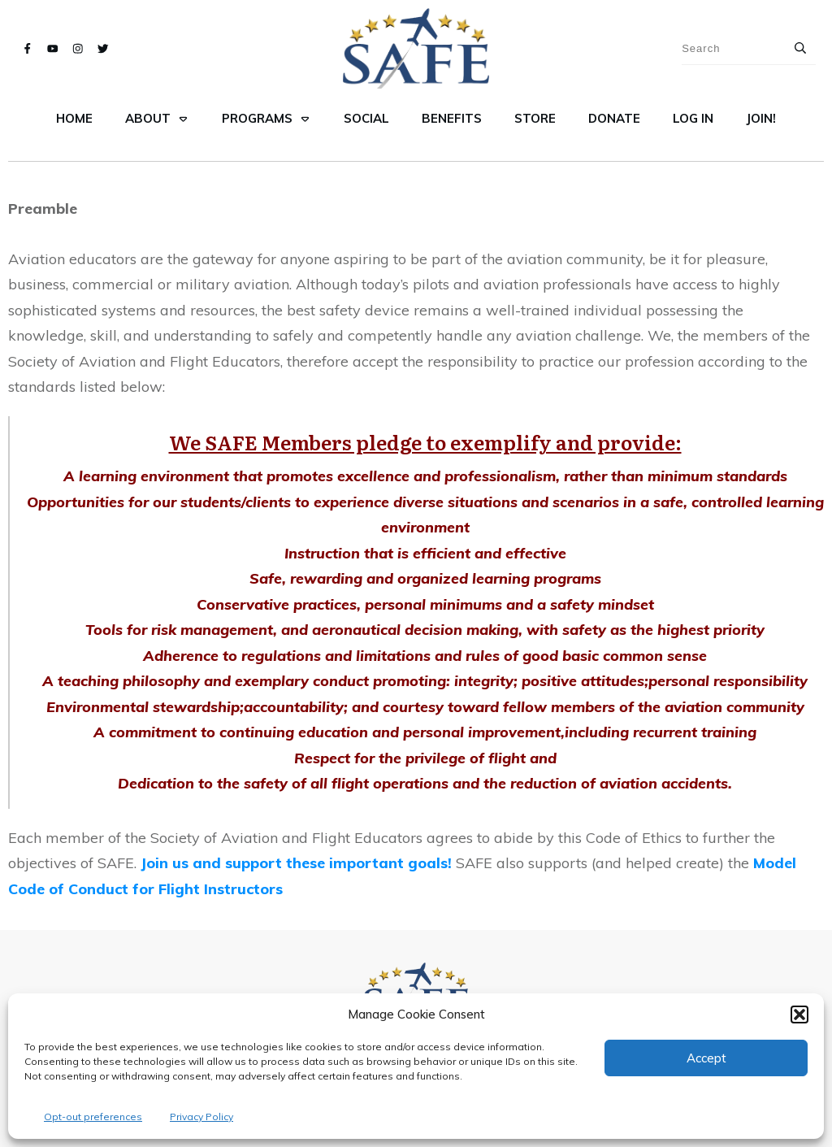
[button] (799, 1014)
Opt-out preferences (93, 1116)
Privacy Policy (201, 1116)
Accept (706, 1058)
